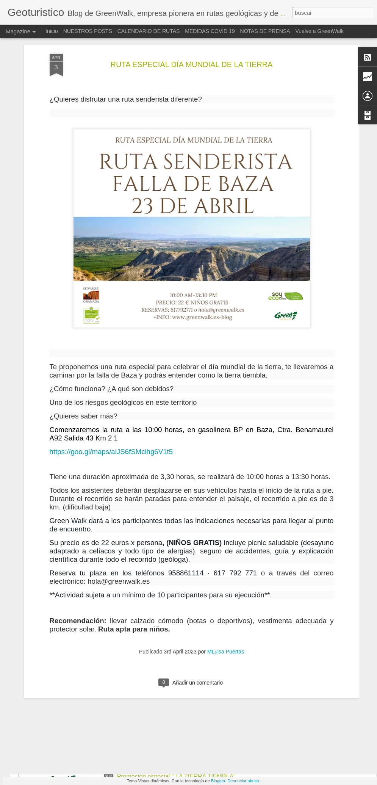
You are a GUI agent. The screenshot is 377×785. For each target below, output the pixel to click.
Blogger (218, 781)
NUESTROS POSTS (87, 31)
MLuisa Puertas (225, 551)
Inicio (51, 31)
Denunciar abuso (243, 781)
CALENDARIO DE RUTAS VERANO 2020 (174, 604)
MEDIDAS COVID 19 (210, 31)
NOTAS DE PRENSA (265, 31)
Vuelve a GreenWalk (319, 31)
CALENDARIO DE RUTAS (148, 31)
